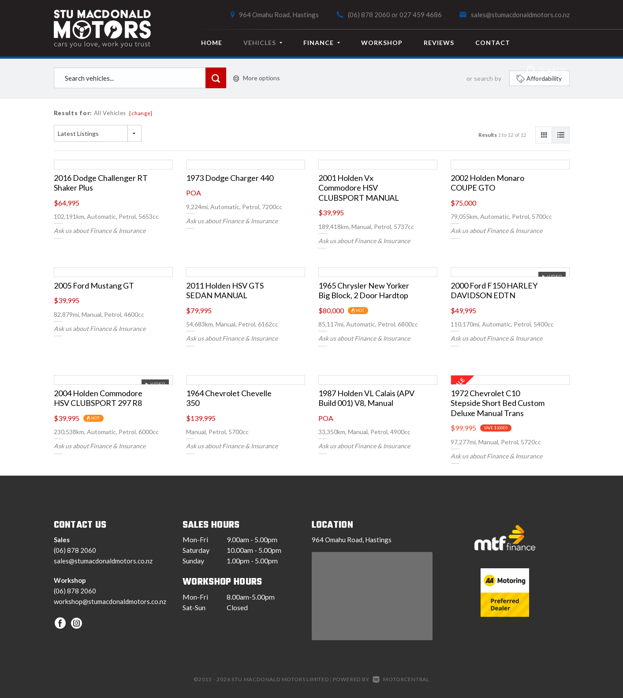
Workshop (382, 42)
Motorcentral (401, 679)
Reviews (439, 42)
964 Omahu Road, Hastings (279, 15)
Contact (492, 42)
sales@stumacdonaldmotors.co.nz (520, 15)
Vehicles (262, 42)
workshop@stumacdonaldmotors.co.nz (110, 601)
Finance (321, 42)
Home (211, 42)
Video (551, 276)
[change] (141, 113)
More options (256, 78)
